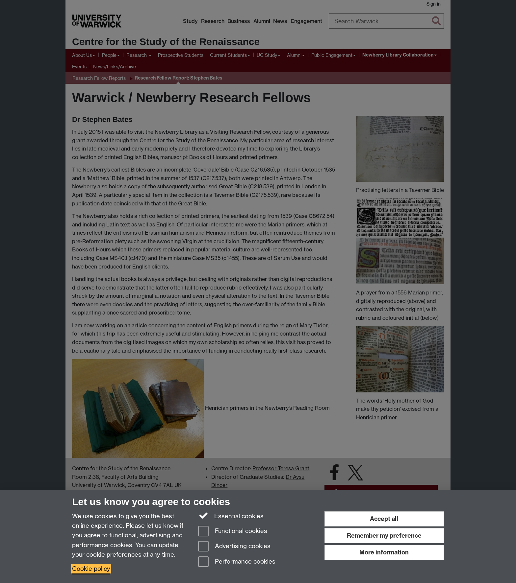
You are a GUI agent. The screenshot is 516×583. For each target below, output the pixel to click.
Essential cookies (231, 515)
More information (384, 552)
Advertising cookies (234, 547)
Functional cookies (232, 531)
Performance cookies (236, 562)
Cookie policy (91, 568)
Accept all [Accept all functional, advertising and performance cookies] (384, 519)
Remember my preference (384, 535)
